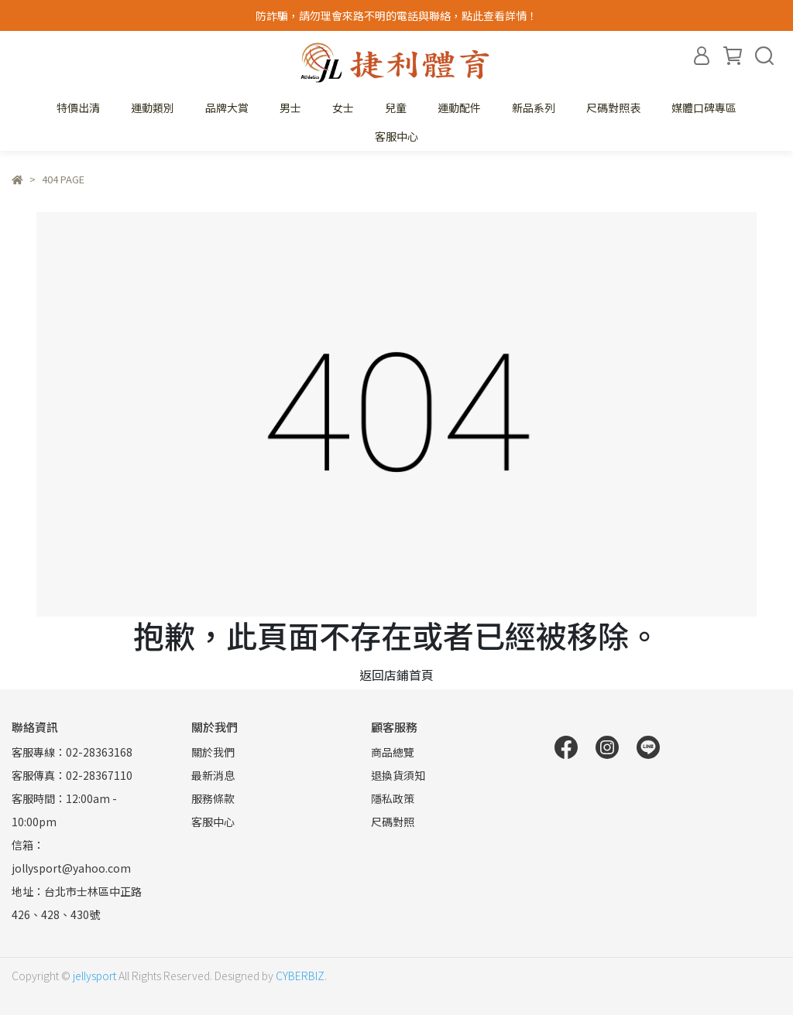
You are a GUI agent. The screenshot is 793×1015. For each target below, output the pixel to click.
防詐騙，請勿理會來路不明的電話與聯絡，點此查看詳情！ (396, 15)
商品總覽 (392, 752)
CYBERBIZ (300, 975)
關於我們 (213, 752)
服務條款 (213, 798)
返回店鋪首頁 (396, 674)
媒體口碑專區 (703, 107)
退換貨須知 (398, 775)
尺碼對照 (392, 821)
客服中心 (396, 136)
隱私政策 (392, 798)
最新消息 (213, 775)
